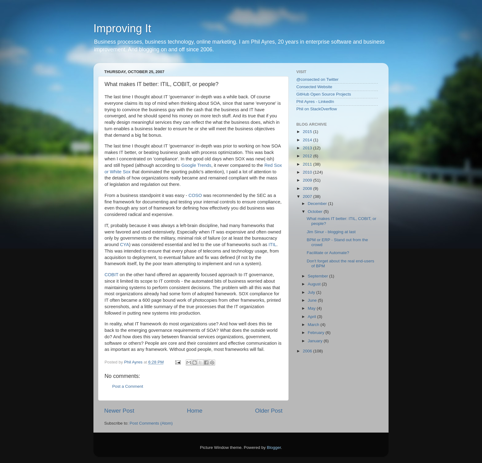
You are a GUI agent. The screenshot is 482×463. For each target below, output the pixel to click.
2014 (308, 140)
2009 (308, 180)
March (314, 324)
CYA (124, 244)
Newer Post (119, 410)
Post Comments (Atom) (151, 423)
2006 (308, 351)
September (318, 276)
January (316, 341)
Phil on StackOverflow (316, 109)
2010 (308, 172)
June (313, 300)
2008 (308, 188)
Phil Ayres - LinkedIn (315, 101)
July (312, 292)
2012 (308, 156)
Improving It (122, 28)
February (317, 332)
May (312, 308)
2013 (308, 148)
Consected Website (314, 86)
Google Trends (196, 165)
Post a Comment (127, 386)
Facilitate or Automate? (328, 252)
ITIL (273, 244)
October (316, 211)
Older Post (268, 410)
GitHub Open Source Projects (323, 94)
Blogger (274, 447)
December (318, 203)
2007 (308, 196)
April (312, 316)
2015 (308, 131)
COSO (195, 195)
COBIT (111, 274)
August (315, 284)
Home (194, 410)
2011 (308, 164)
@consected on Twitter (317, 79)
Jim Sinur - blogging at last (331, 232)
